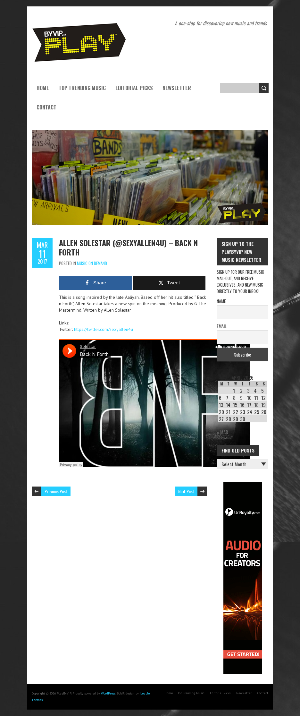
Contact (46, 107)
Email (222, 326)
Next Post (186, 491)
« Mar (222, 432)
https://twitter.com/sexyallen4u (103, 329)
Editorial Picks (134, 88)
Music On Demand (92, 263)
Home (43, 88)
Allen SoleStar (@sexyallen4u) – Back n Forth (128, 247)
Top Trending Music (82, 88)
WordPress (108, 693)
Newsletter (176, 88)
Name (221, 301)
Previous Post (56, 491)
